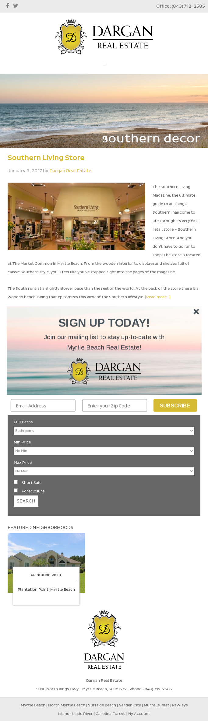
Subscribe (175, 405)
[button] (104, 342)
